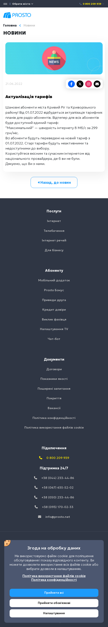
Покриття (54, 398)
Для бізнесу (54, 250)
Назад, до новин (54, 182)
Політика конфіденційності (54, 418)
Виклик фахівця (54, 319)
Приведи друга (54, 300)
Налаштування (54, 613)
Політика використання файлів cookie (54, 427)
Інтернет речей (54, 240)
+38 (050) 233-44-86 (54, 497)
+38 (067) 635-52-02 (54, 487)
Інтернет (54, 221)
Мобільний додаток (54, 280)
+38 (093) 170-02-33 (54, 507)
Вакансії (54, 408)
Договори (54, 369)
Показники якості (54, 379)
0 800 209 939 (91, 3)
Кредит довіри (54, 309)
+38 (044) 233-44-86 (54, 478)
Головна (10, 25)
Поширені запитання (54, 389)
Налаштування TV (54, 329)
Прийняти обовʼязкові (54, 603)
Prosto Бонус (54, 290)
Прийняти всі (54, 593)
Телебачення (54, 231)
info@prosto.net (54, 517)
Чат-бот (54, 339)
